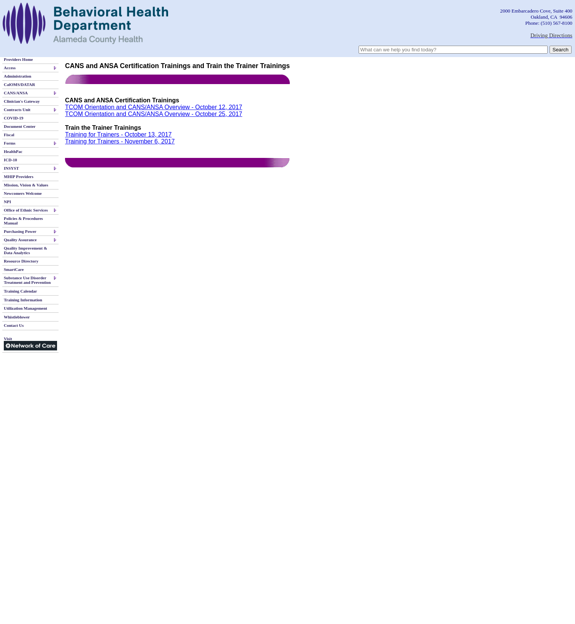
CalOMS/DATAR (19, 84)
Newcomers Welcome (23, 193)
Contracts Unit (17, 109)
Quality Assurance (20, 239)
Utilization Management (25, 308)
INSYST (11, 168)
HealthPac (13, 151)
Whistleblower (17, 317)
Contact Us (14, 325)
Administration (17, 76)
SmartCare (14, 269)
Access (10, 67)
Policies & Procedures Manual (23, 220)
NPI (7, 201)
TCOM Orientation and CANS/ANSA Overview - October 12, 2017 (153, 107)
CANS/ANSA (16, 93)
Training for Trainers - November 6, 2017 (120, 141)
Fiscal (9, 134)
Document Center (19, 126)
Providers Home (18, 59)
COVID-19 (13, 118)
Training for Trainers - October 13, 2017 (118, 134)
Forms (10, 143)
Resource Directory (21, 261)
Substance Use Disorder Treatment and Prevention (27, 280)
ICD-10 (10, 160)
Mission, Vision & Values (26, 185)
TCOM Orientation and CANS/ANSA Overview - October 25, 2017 (153, 114)
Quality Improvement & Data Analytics (25, 250)
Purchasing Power (20, 231)
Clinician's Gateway (22, 101)
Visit (30, 343)
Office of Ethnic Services (26, 210)
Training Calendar (20, 291)
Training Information (23, 300)
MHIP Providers (18, 176)
